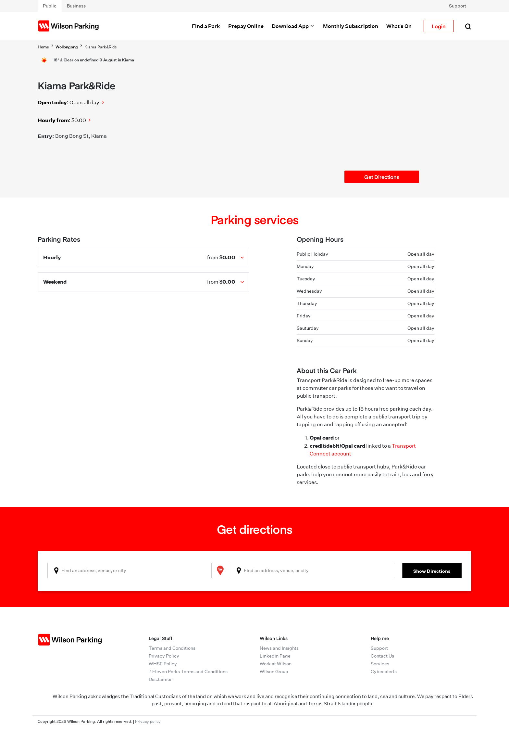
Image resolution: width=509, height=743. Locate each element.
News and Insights (279, 648)
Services (380, 663)
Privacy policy (148, 721)
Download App (293, 26)
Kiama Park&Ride (100, 47)
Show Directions (432, 571)
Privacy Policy (164, 656)
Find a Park (206, 26)
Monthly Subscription (350, 26)
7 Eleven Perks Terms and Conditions (188, 671)
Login (439, 26)
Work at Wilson (276, 663)
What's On (399, 26)
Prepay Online (246, 26)
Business (76, 5)
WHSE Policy (163, 663)
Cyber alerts (384, 671)
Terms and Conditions (172, 648)
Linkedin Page (275, 656)
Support (457, 5)
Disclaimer (160, 679)
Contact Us (382, 656)
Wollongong (67, 47)
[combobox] (129, 570)
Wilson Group (274, 671)
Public (49, 5)
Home (43, 47)
